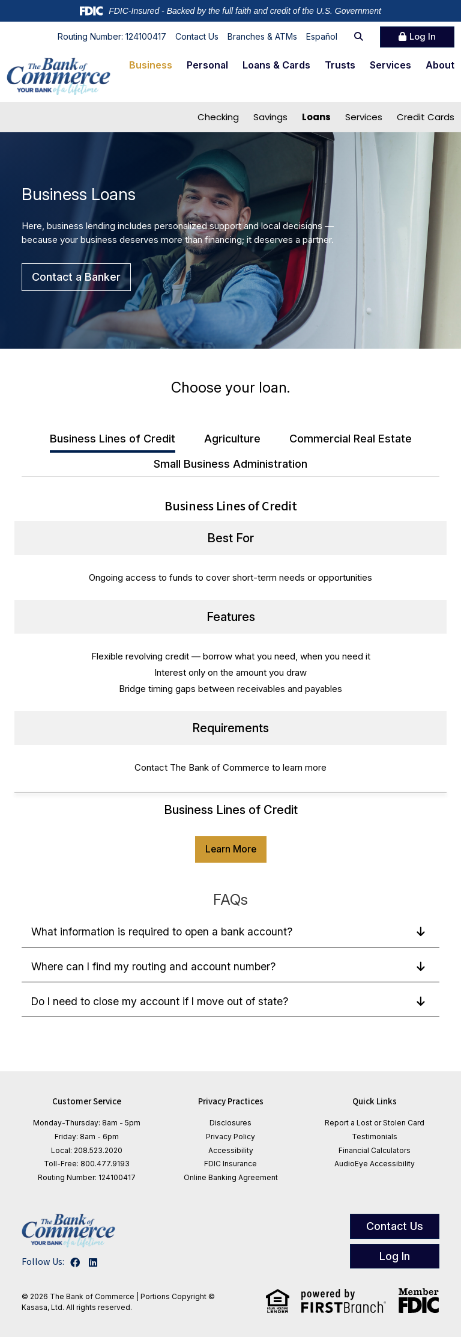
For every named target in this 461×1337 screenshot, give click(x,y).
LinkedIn (93, 1262)
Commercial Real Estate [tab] (350, 438)
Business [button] (150, 65)
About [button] (440, 65)
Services (363, 117)
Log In (422, 36)
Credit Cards (425, 117)
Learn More (231, 849)
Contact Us (196, 36)
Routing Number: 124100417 (112, 36)
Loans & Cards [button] (276, 65)
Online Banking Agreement (231, 1177)
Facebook (75, 1262)
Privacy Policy (230, 1136)
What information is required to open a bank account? (164, 931)
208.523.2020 (98, 1150)
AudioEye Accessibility (374, 1163)
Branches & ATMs (262, 36)
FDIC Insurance (230, 1163)
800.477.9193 (105, 1163)
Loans (316, 117)
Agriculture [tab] (232, 438)
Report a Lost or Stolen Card (374, 1122)
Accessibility (230, 1150)
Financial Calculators (375, 1150)
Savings (270, 117)
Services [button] (390, 65)
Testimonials (374, 1136)
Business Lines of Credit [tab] (112, 438)
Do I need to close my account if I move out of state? (163, 1001)
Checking (218, 117)
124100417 (117, 1177)
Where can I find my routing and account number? (154, 966)
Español (321, 36)
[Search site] (358, 36)
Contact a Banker (76, 277)
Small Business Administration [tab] (230, 463)
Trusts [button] (340, 65)
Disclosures (230, 1122)
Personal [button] (207, 65)
